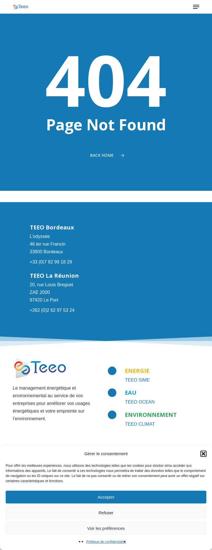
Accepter (106, 497)
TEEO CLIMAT (140, 424)
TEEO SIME (137, 380)
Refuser (106, 512)
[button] (203, 454)
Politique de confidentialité (106, 542)
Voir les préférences (106, 528)
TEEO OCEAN (140, 402)
